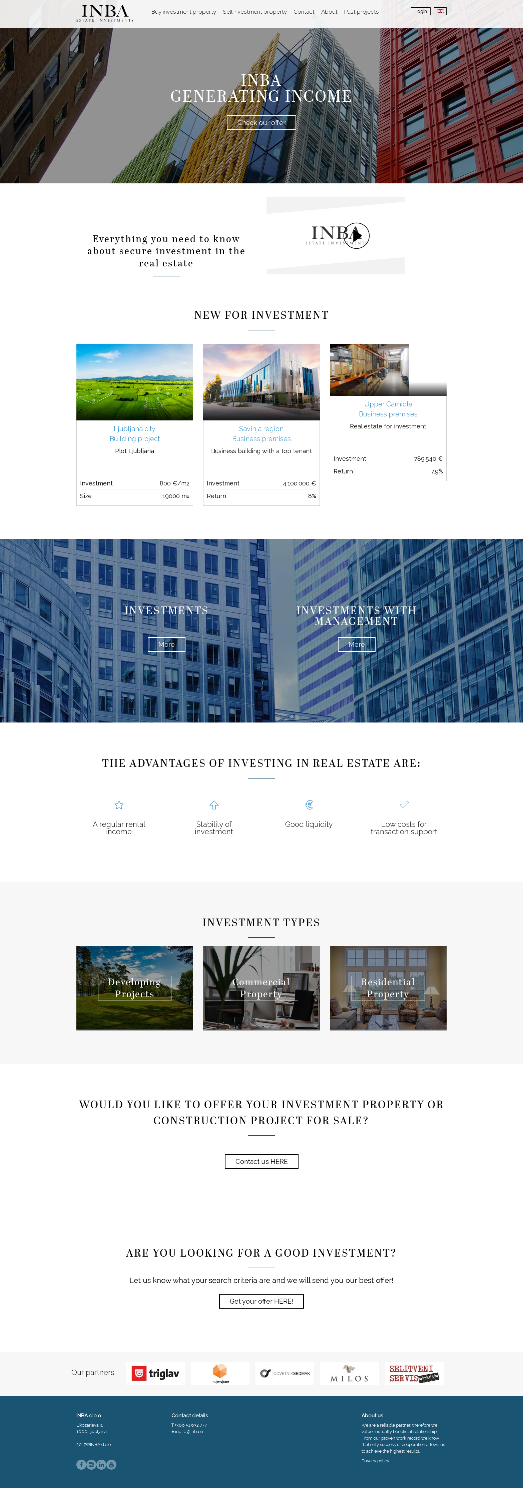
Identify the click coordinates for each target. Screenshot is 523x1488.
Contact (304, 11)
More (166, 644)
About (329, 11)
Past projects (361, 11)
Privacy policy (375, 1460)
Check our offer (261, 123)
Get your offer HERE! (261, 1301)
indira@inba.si (189, 1431)
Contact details (189, 1416)
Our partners (92, 1372)
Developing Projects (134, 989)
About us (372, 1416)
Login (421, 11)
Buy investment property (183, 11)
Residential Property (388, 989)
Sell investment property (255, 11)
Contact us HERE (261, 1162)
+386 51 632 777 (191, 1425)
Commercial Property (261, 989)
